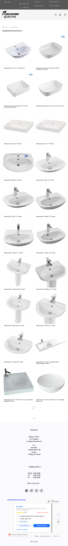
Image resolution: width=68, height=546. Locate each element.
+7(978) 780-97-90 (34, 450)
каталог (5, 27)
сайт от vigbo (34, 541)
